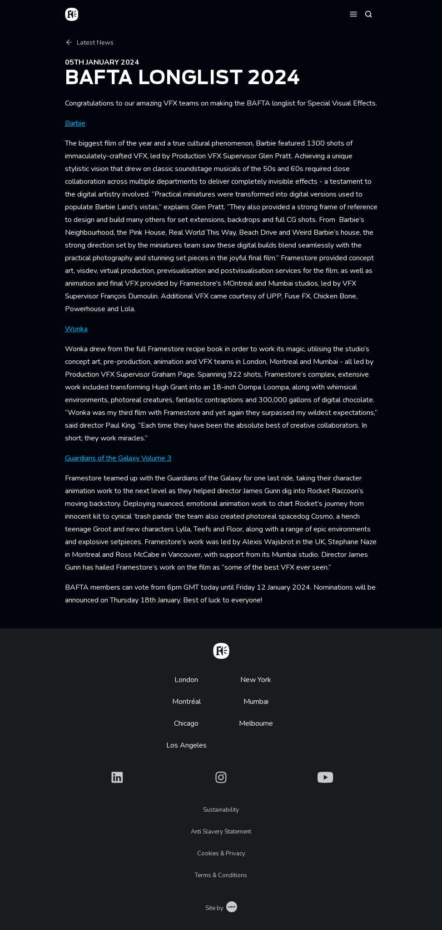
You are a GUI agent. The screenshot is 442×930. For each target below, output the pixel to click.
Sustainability (221, 810)
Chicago (186, 723)
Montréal (186, 702)
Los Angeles (186, 745)
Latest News (89, 42)
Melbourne (256, 723)
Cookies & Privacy (221, 853)
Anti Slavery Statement (221, 832)
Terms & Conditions (221, 875)
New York (255, 680)
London (186, 680)
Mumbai (255, 702)
